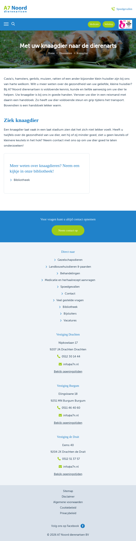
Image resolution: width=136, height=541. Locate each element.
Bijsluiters (70, 313)
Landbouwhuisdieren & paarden (70, 266)
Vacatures (70, 320)
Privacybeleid (68, 513)
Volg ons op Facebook (68, 526)
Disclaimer (68, 496)
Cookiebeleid (68, 507)
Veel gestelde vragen (70, 300)
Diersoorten (65, 53)
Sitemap (68, 491)
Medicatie (94, 24)
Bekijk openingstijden (68, 371)
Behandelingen (70, 273)
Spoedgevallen (122, 9)
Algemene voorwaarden (68, 502)
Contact (70, 293)
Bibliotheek (22, 180)
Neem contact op (68, 230)
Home (51, 53)
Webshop (109, 24)
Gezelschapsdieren (70, 259)
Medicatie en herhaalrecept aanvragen (70, 280)
